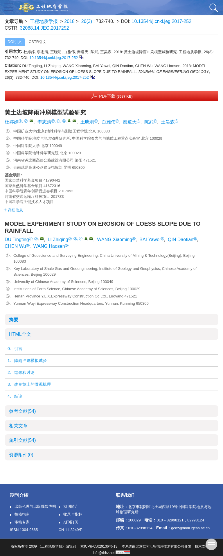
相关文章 (18, 425)
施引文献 (22, 440)
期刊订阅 (68, 522)
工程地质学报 (44, 21)
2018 (69, 21)
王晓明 (87, 121)
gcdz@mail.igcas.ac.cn (190, 528)
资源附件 (21, 454)
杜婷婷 (12, 121)
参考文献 (22, 411)
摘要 (13, 319)
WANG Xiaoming (114, 239)
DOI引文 (15, 42)
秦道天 (130, 121)
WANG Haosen (49, 246)
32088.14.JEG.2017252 (44, 28)
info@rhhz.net (104, 553)
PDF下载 (115, 96)
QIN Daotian (180, 239)
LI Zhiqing (58, 239)
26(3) (87, 21)
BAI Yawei (149, 239)
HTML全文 (20, 334)
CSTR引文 (37, 42)
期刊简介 (68, 507)
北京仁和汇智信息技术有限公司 (160, 546)
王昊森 (168, 121)
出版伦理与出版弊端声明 (33, 507)
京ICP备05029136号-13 (98, 546)
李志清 (44, 121)
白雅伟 (109, 121)
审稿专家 (20, 522)
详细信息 (13, 210)
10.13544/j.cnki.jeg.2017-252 (162, 21)
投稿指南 (20, 514)
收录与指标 (70, 514)
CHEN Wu (15, 246)
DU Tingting (17, 239)
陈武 (149, 121)
